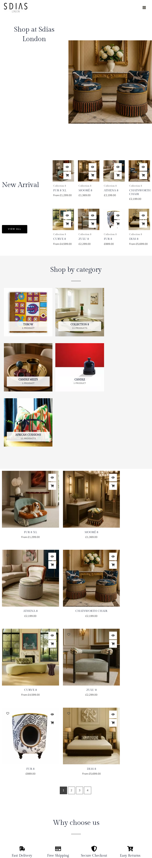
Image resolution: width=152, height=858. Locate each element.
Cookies (127, 820)
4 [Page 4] (87, 621)
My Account (129, 789)
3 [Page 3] (79, 621)
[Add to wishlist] (58, 166)
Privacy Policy (131, 808)
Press (7, 827)
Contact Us (11, 833)
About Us (10, 795)
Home (7, 789)
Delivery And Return (135, 801)
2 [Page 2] (71, 621)
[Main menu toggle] (144, 7)
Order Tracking (131, 795)
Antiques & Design (16, 814)
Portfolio (9, 801)
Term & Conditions (133, 814)
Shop (7, 808)
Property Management (18, 820)
